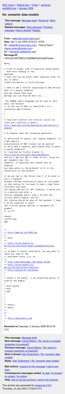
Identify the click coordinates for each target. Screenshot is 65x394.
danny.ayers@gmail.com (18, 48)
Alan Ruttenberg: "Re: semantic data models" (36, 361)
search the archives (48, 380)
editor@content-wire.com (26, 38)
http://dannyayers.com (20, 318)
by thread (57, 373)
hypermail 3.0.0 (43, 385)
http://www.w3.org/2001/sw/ (23, 232)
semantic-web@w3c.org (22, 51)
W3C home (8, 5)
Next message (34, 27)
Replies (36, 30)
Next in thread (23, 30)
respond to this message (32, 366)
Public (35, 5)
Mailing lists (23, 5)
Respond (43, 20)
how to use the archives (23, 380)
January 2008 (26, 8)
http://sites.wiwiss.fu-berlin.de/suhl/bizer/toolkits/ (21, 266)
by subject (10, 376)
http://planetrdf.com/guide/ (23, 270)
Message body (29, 20)
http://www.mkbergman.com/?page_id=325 (29, 262)
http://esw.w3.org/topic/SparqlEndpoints (26, 155)
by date (46, 373)
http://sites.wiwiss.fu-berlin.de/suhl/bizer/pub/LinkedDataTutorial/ (29, 244)
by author (22, 376)
